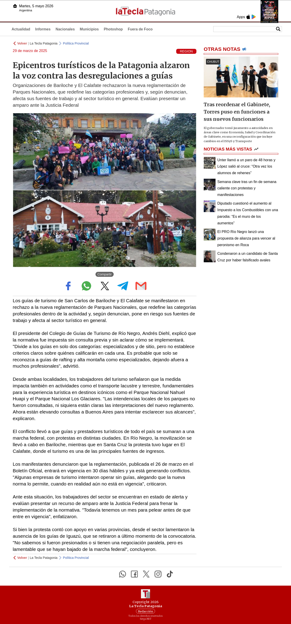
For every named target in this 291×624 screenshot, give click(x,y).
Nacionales (65, 29)
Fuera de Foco (140, 29)
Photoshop (113, 29)
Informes (43, 29)
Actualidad (21, 29)
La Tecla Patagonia (44, 43)
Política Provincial (76, 43)
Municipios (89, 29)
